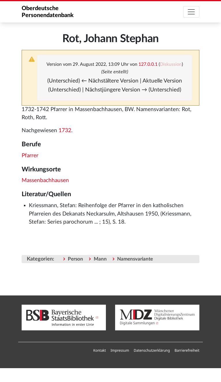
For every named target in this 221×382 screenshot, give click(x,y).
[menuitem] (99, 350)
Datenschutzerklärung (152, 350)
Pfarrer (30, 155)
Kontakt (99, 350)
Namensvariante (135, 258)
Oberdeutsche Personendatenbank (48, 11)
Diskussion (171, 64)
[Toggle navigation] (191, 12)
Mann (100, 258)
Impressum (119, 350)
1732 (65, 130)
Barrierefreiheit (187, 350)
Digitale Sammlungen (137, 323)
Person (75, 258)
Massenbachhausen (45, 180)
